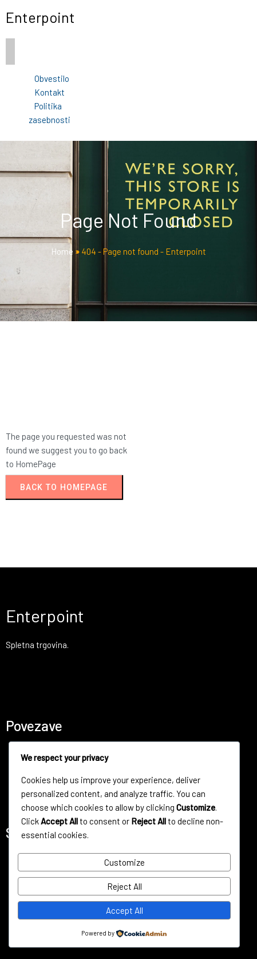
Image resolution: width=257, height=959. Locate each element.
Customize (124, 862)
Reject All (124, 886)
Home (62, 251)
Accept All (124, 910)
